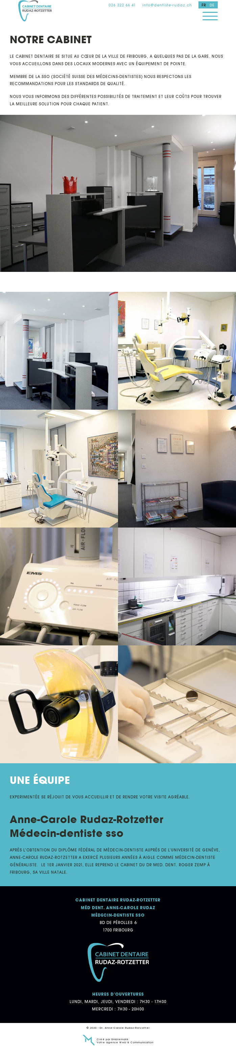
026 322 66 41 (122, 5)
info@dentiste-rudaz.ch (167, 5)
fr (204, 5)
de (212, 5)
